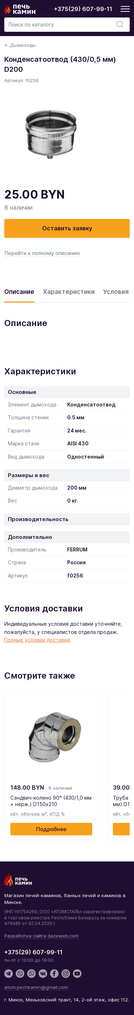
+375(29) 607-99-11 (83, 8)
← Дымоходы (20, 45)
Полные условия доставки (37, 640)
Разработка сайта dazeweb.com (41, 936)
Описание (19, 291)
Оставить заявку (67, 228)
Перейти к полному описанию (42, 253)
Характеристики (69, 291)
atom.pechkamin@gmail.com (36, 987)
